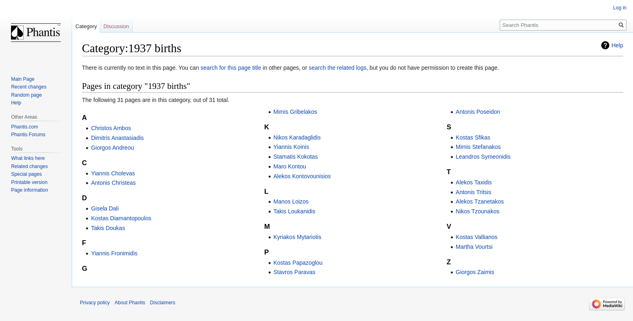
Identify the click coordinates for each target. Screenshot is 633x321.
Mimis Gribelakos (295, 111)
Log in (619, 8)
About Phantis (130, 303)
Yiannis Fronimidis (114, 253)
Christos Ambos (111, 128)
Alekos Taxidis (474, 182)
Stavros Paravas (294, 272)
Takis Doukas (108, 228)
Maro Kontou (289, 166)
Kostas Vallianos (476, 237)
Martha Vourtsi (474, 247)
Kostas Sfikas (473, 137)
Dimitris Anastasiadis (117, 138)
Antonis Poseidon (478, 111)
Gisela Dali (105, 208)
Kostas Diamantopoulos (121, 218)
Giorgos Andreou (112, 147)
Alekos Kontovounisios (302, 176)
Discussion (116, 26)
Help (617, 45)
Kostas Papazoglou (298, 262)
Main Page (22, 79)
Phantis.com (24, 127)
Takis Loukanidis (294, 211)
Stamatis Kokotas (295, 156)
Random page (26, 95)
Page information (29, 190)
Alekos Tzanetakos (480, 201)
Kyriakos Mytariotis (297, 237)
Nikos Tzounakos (477, 211)
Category (86, 26)
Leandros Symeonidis (483, 156)
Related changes (29, 166)
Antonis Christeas (113, 182)
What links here (28, 158)
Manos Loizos (291, 201)
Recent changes (28, 87)
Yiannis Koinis (291, 147)
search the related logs (337, 67)
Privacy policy (95, 303)
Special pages (26, 174)
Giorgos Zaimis (475, 272)
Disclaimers (162, 303)
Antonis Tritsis (473, 192)
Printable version (29, 182)
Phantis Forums (28, 134)
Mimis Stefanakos (478, 147)
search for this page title (231, 67)
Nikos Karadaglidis (297, 137)
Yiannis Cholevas (113, 173)
